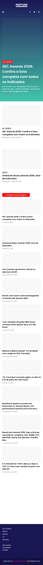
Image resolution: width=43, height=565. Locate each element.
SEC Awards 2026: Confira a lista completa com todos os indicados (20, 74)
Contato (5, 550)
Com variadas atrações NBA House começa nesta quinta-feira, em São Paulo (19, 324)
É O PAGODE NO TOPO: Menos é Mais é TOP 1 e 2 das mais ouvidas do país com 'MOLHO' (21, 466)
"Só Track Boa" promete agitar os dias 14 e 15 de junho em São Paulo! (21, 378)
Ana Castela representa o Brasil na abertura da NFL (18, 270)
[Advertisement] (21, 498)
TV (3, 537)
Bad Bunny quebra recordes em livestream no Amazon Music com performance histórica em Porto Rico (19, 406)
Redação (7, 137)
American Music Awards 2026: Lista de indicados (21, 177)
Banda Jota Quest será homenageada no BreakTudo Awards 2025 (20, 296)
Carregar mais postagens (16, 195)
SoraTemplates (19, 561)
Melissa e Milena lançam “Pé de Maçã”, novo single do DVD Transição (20, 352)
